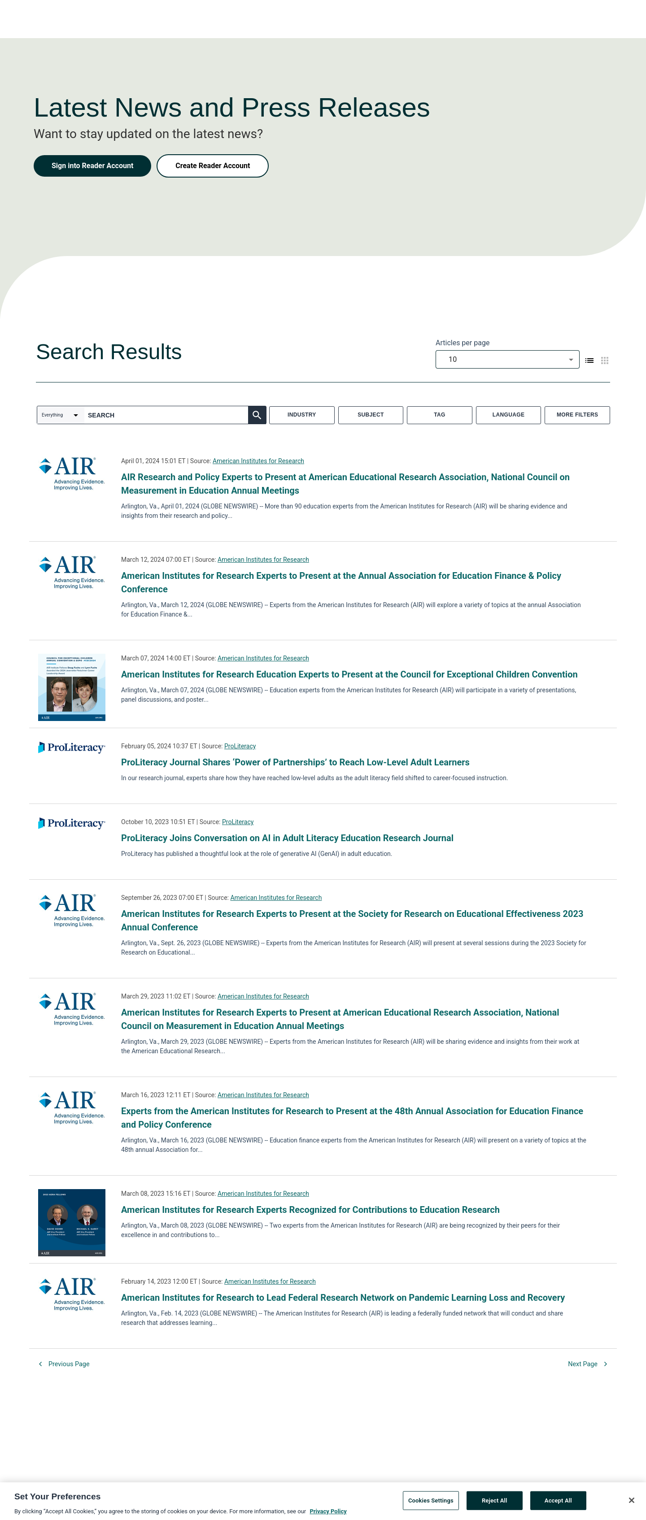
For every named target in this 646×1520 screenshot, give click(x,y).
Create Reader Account (212, 165)
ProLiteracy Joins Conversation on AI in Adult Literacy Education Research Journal (287, 838)
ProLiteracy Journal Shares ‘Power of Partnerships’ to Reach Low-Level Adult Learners (295, 762)
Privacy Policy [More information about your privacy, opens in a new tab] (328, 1514)
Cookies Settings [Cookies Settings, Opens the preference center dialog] (431, 1503)
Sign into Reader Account (92, 165)
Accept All (558, 1503)
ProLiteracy (240, 746)
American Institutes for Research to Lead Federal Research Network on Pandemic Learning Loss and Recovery (343, 1297)
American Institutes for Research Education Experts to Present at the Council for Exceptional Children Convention (349, 674)
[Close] (632, 1503)
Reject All (494, 1503)
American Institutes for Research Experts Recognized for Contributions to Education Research (310, 1209)
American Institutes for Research (258, 461)
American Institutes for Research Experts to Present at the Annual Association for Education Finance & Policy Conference (341, 582)
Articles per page (462, 343)
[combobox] (508, 359)
